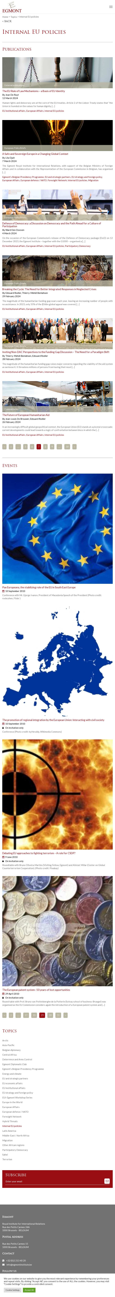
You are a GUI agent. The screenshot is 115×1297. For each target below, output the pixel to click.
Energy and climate (11, 1073)
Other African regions (13, 1145)
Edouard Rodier (13, 293)
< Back (6, 21)
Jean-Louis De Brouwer (17, 418)
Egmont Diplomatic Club (14, 1064)
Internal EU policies (54, 110)
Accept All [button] (29, 1290)
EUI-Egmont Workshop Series (17, 1097)
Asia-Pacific (8, 1045)
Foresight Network (57, 180)
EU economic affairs (12, 1083)
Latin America (9, 1130)
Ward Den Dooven (14, 230)
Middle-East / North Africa (15, 1135)
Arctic (5, 1040)
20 (50, 1015)
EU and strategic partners (58, 177)
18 (34, 1015)
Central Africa (9, 1054)
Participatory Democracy (78, 246)
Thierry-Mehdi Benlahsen (35, 293)
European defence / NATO (33, 180)
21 (58, 1015)
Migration (93, 180)
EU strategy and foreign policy (86, 177)
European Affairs (35, 110)
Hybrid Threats (10, 1121)
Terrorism (7, 1159)
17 (26, 1015)
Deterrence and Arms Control (17, 1059)
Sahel (5, 1154)
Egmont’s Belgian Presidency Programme (23, 177)
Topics (13, 16)
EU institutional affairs (13, 110)
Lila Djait (10, 157)
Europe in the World (12, 1102)
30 (67, 447)
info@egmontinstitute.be (19, 1264)
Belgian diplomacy (11, 1050)
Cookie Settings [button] (13, 1290)
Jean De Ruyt (12, 94)
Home (5, 16)
